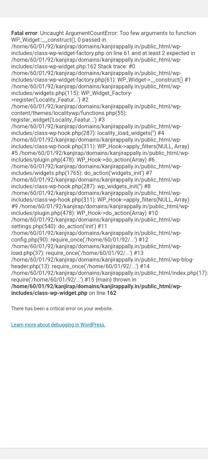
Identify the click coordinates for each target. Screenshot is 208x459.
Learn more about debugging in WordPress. (58, 325)
